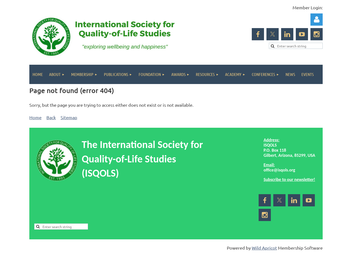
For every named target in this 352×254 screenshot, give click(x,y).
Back (51, 117)
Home (35, 117)
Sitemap (69, 117)
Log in (316, 19)
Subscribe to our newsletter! (289, 179)
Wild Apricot (264, 247)
